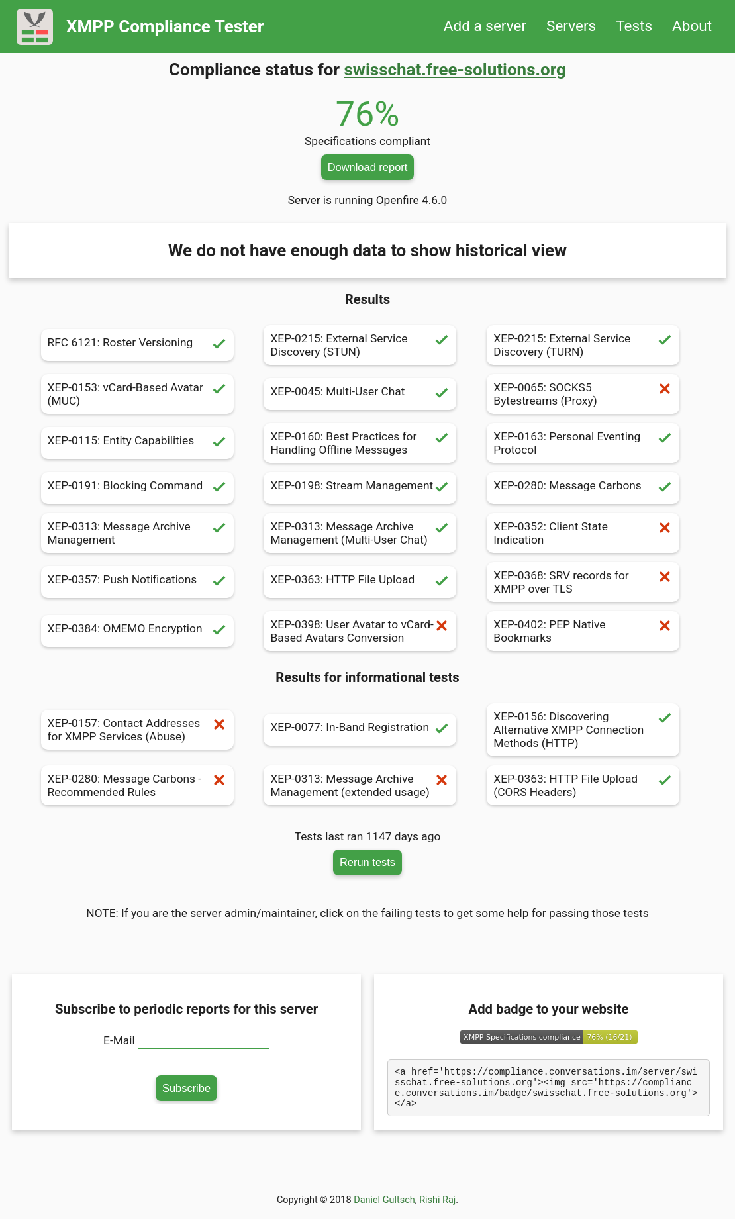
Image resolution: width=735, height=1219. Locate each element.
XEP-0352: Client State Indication (583, 533)
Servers (571, 26)
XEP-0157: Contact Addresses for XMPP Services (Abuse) (137, 729)
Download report (368, 167)
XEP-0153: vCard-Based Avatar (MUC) (137, 394)
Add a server (485, 26)
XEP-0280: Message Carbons (583, 488)
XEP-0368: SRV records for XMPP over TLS (583, 582)
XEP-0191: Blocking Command (137, 488)
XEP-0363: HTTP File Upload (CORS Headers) (583, 785)
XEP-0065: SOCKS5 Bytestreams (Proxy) (583, 394)
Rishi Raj (437, 1208)
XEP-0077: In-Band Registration (360, 729)
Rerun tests (367, 862)
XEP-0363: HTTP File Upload (360, 582)
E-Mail (119, 1040)
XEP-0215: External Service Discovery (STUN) (360, 345)
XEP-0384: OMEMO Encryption (137, 631)
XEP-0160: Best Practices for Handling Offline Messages (360, 443)
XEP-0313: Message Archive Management (137, 533)
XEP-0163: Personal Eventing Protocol (583, 443)
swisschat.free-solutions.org (454, 69)
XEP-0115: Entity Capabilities (137, 443)
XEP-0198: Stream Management (360, 488)
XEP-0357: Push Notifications (137, 582)
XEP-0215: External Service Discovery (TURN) (583, 345)
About (692, 26)
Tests (634, 26)
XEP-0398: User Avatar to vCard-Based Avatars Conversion (360, 631)
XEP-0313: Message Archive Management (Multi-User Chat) (360, 533)
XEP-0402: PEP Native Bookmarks (583, 631)
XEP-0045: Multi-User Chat (360, 394)
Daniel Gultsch (384, 1208)
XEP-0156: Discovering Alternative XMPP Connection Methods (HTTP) (583, 730)
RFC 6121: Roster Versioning (137, 345)
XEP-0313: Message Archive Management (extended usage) (360, 785)
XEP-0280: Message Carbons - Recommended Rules (137, 785)
